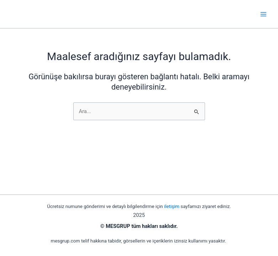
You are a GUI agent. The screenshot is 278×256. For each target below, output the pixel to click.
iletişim (171, 206)
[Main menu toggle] (263, 14)
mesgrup (32, 13)
